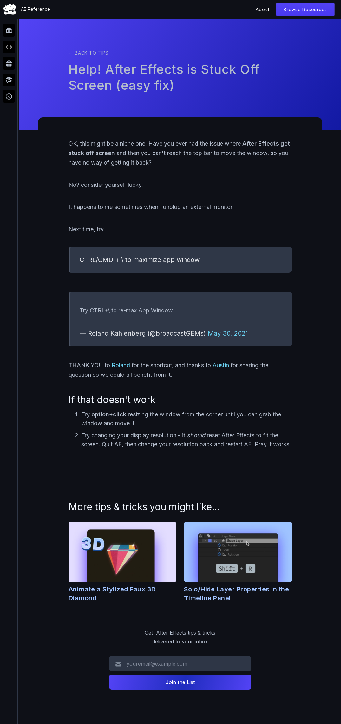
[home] (26, 9)
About (263, 9)
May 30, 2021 (228, 333)
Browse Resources (305, 9)
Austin (221, 365)
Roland (121, 365)
